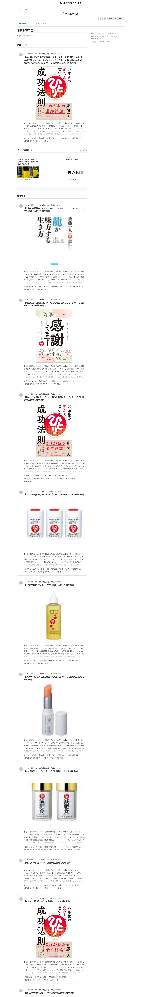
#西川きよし (62, 755)
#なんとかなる (29, 885)
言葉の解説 (22, 23)
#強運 (34, 138)
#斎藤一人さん (51, 138)
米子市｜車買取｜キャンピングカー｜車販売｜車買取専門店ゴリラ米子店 (28, 162)
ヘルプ (108, 36)
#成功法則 (41, 138)
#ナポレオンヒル (63, 138)
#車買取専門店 (76, 138)
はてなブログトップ (97, 38)
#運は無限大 (28, 481)
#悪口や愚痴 (28, 977)
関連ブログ (47, 23)
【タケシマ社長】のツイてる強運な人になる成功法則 (40, 54)
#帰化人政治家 (54, 849)
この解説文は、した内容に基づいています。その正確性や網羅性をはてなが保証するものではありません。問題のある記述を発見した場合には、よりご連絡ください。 (27, 36)
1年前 (59, 205)
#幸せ (26, 286)
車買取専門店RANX (72, 159)
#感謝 (26, 381)
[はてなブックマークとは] (31, 150)
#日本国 (64, 849)
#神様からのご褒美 (56, 758)
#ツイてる (27, 138)
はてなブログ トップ (24, 9)
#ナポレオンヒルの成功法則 (34, 478)
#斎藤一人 (55, 286)
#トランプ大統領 (74, 849)
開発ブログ (114, 36)
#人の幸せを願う (38, 569)
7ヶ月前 (59, 54)
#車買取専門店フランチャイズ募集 (36, 141)
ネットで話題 (34, 23)
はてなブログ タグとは (97, 36)
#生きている (28, 660)
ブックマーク (22, 157)
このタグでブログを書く (115, 18)
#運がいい (73, 478)
